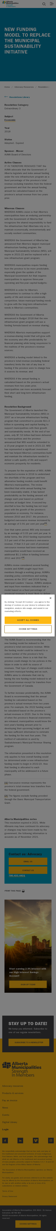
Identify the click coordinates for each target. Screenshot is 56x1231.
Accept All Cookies (28, 620)
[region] (28, 615)
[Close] (50, 598)
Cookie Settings (28, 629)
